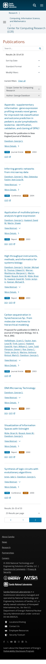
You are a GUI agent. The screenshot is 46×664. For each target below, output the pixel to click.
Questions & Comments (14, 569)
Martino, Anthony (28, 352)
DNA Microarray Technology (19, 387)
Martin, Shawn (14, 223)
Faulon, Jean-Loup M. (14, 179)
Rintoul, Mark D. (11, 355)
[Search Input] (23, 48)
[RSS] (26, 642)
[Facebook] (4, 642)
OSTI (7, 157)
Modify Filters (15, 72)
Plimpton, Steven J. (13, 349)
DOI (6, 244)
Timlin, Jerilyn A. (11, 352)
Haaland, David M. (15, 279)
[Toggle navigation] (4, 22)
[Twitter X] (8, 642)
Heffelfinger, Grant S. (14, 340)
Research (13, 13)
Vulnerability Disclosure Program (18, 651)
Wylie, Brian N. (11, 433)
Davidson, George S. (13, 141)
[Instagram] (19, 642)
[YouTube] (11, 642)
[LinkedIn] (22, 642)
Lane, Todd (33, 346)
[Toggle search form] (34, 5)
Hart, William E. (20, 346)
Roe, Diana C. (29, 349)
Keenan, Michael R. (15, 282)
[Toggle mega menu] (42, 5)
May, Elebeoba (30, 176)
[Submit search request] (40, 48)
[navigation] (23, 513)
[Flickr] (15, 642)
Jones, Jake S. (10, 476)
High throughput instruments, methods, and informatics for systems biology (21, 259)
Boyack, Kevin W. (19, 276)
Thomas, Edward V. (16, 270)
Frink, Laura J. (19, 343)
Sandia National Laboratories (16, 591)
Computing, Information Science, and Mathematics (25, 20)
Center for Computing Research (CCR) (26, 29)
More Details (12, 146)
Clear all (22, 81)
